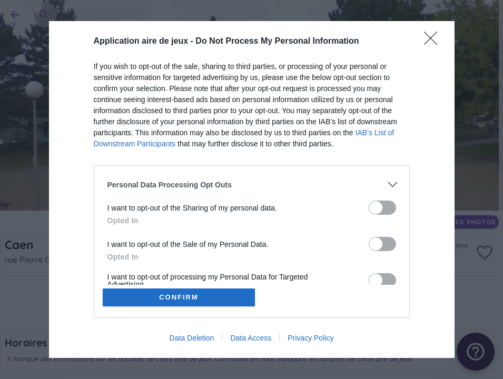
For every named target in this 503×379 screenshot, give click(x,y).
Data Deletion (192, 338)
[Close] (434, 42)
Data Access (250, 338)
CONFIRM (179, 297)
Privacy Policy (310, 338)
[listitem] (251, 184)
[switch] (382, 208)
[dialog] (252, 189)
